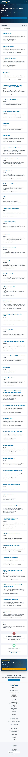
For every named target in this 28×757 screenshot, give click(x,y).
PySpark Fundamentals (8, 494)
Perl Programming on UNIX (9, 286)
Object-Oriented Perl (8, 273)
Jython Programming (7, 170)
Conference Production (14, 722)
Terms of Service (14, 749)
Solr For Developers (7, 611)
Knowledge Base (14, 739)
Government (14, 714)
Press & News (14, 737)
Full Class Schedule (14, 702)
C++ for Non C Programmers (9, 58)
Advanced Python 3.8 (8, 329)
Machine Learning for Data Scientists (11, 484)
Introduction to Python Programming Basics (13, 470)
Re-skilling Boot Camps (14, 719)
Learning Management (14, 724)
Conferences (14, 709)
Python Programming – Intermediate (11, 533)
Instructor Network (14, 733)
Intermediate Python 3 (8, 418)
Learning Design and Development (14, 721)
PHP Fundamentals (7, 301)
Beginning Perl (6, 234)
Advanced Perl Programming (9, 221)
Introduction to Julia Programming (11, 159)
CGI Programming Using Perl (9, 247)
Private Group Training (14, 718)
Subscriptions (14, 705)
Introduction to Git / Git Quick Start (11, 99)
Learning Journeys (14, 712)
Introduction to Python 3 (8, 445)
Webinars (14, 711)
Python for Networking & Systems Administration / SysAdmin (10, 518)
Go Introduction (6, 135)
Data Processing (6, 367)
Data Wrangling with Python (9, 377)
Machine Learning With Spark (9, 183)
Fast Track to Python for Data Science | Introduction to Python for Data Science (12, 391)
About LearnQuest (14, 728)
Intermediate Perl (7, 260)
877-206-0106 (15, 688)
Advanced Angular (7, 33)
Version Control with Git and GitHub (11, 111)
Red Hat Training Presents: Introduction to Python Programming (12, 571)
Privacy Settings (14, 745)
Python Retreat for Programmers (10, 557)
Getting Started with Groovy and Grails (12, 147)
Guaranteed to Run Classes (14, 703)
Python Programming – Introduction (11, 545)
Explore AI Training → (14, 669)
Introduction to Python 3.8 (9, 458)
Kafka (4, 196)
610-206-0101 (15, 690)
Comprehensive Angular (8, 46)
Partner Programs (14, 731)
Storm (4, 622)
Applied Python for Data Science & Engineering (13, 341)
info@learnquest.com (15, 691)
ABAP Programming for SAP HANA (11, 208)
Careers (14, 736)
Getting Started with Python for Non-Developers (14, 405)
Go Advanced (6, 123)
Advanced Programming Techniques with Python (12, 314)
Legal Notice (14, 746)
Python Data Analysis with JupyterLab (11, 505)
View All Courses (14, 17)
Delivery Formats (14, 706)
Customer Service (14, 734)
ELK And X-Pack (6, 72)
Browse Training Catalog (14, 700)
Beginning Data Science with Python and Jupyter (14, 355)
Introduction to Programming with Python (12, 431)
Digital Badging (14, 708)
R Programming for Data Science (10, 599)
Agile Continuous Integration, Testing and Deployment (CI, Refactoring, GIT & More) (12, 86)
